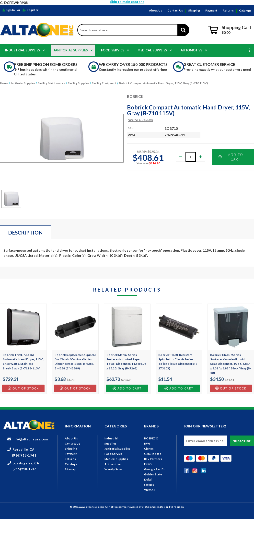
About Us (155, 10)
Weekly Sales (113, 469)
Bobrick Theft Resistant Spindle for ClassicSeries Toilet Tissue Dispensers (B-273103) (178, 361)
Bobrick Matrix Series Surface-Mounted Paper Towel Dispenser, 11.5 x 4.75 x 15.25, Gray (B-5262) (126, 361)
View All (149, 489)
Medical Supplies (155, 50)
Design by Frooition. (172, 506)
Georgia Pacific (154, 469)
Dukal (148, 479)
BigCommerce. (151, 506)
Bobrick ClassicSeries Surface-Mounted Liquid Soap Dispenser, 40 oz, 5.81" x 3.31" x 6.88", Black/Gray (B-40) (230, 364)
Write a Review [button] (140, 120)
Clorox (149, 448)
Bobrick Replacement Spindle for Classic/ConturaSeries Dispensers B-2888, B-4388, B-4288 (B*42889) (75, 361)
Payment (211, 10)
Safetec (149, 484)
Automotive (194, 50)
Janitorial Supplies (73, 50)
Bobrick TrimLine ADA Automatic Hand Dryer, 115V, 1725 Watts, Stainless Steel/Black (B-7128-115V (23, 361)
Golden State (153, 474)
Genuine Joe (153, 453)
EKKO (148, 464)
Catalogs (245, 10)
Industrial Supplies (25, 50)
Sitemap (70, 469)
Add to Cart (231, 157)
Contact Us (175, 10)
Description (25, 232)
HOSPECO (151, 438)
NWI (147, 443)
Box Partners (153, 458)
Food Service (115, 50)
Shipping (194, 10)
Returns (228, 10)
